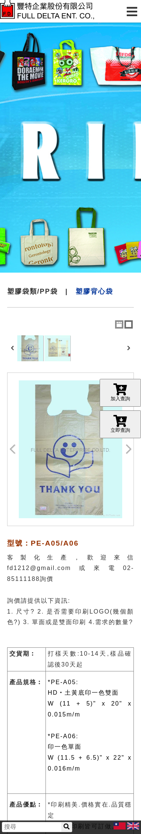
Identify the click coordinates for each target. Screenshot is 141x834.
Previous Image (13, 449)
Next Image (128, 449)
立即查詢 (120, 424)
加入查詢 (120, 392)
